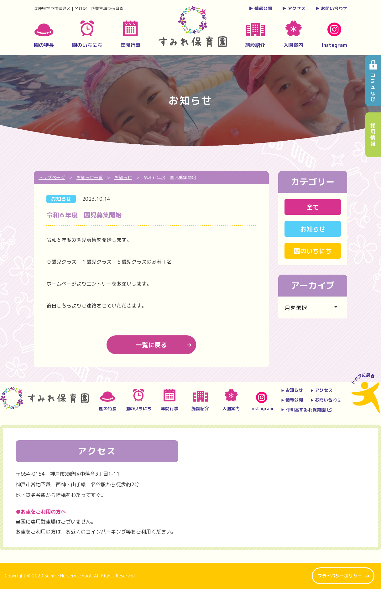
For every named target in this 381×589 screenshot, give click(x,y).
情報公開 (260, 8)
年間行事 (130, 34)
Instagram (334, 36)
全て (312, 207)
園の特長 (44, 36)
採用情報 (373, 134)
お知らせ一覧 (89, 177)
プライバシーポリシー (340, 576)
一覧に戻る (151, 344)
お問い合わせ (331, 8)
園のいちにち (87, 34)
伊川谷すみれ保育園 (303, 410)
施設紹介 (255, 36)
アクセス (293, 8)
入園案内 (293, 34)
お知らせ (61, 198)
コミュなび (373, 87)
